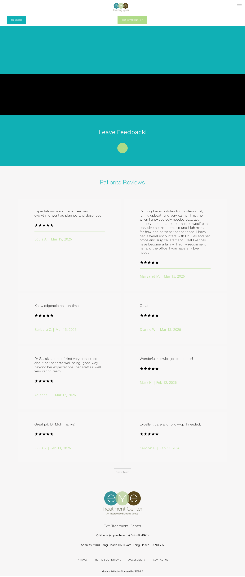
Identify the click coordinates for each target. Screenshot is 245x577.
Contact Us (160, 560)
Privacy (82, 560)
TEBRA (139, 572)
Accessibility (136, 560)
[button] (239, 6)
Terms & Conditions (108, 560)
